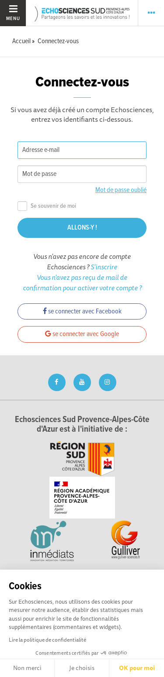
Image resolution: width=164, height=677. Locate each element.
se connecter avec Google (82, 334)
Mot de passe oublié (121, 190)
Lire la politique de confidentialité (47, 640)
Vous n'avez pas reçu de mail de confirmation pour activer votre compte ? (82, 282)
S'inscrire (104, 266)
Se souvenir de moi (46, 206)
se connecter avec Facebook (82, 311)
